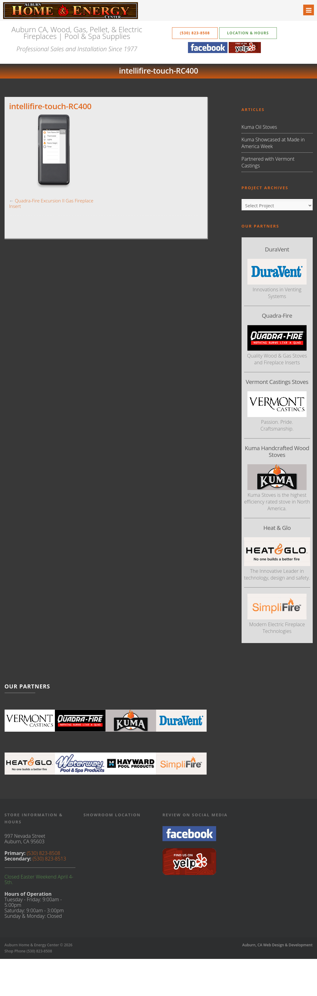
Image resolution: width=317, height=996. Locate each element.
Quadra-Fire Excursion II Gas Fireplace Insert (51, 203)
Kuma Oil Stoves (259, 127)
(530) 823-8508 (195, 33)
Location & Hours (248, 33)
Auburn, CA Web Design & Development (277, 945)
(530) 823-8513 (49, 858)
